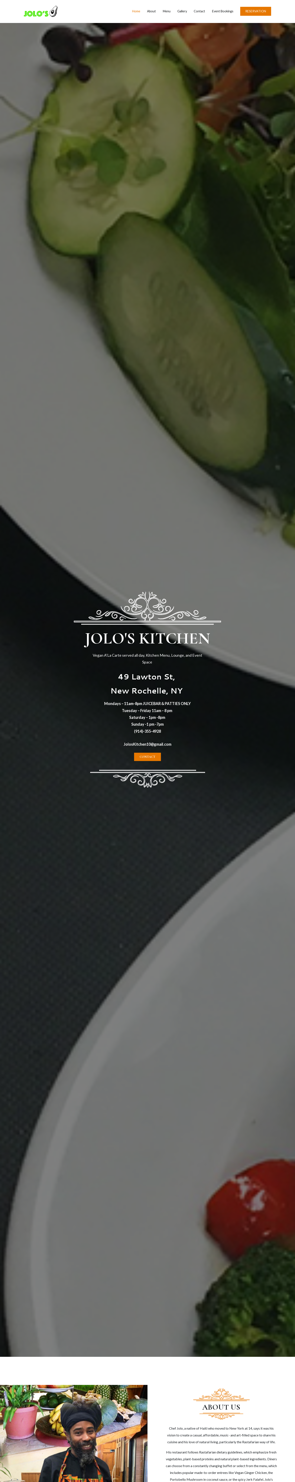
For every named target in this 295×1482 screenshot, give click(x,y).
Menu (167, 11)
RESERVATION (255, 11)
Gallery (182, 11)
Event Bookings (222, 11)
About (151, 11)
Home (136, 11)
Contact (199, 11)
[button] (147, 757)
